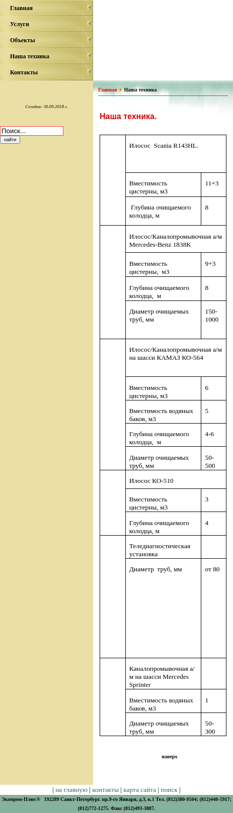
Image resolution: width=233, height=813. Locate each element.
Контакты (24, 72)
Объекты (22, 40)
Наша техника (29, 56)
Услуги (19, 24)
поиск (169, 789)
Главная (21, 8)
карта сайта (139, 789)
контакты (105, 789)
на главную (71, 789)
